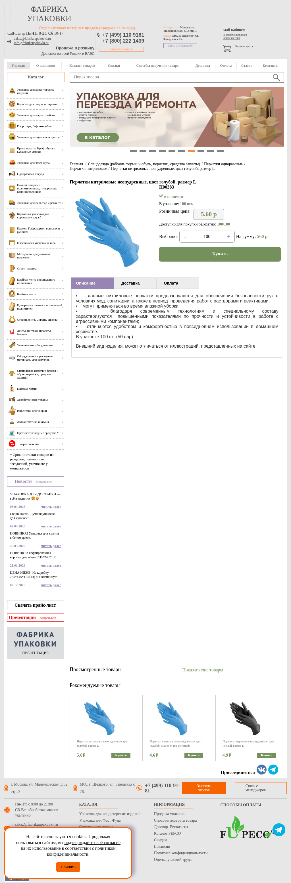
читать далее (51, 507)
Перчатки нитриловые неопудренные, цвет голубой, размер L (163, 168)
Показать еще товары (202, 669)
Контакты (270, 66)
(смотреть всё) (43, 481)
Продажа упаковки (170, 814)
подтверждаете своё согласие (92, 842)
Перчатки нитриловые (88, 168)
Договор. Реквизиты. (171, 827)
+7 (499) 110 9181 (123, 35)
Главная (18, 66)
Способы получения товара (157, 66)
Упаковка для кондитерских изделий (109, 814)
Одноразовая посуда (96, 827)
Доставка (203, 66)
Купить (220, 253)
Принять (68, 867)
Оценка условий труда (173, 859)
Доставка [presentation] (130, 283)
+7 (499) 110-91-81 (162, 788)
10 (220, 151)
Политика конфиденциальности (181, 853)
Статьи (246, 66)
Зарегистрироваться (235, 34)
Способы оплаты (240, 805)
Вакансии (162, 846)
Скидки (114, 66)
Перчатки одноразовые (223, 164)
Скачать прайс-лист (35, 605)
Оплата (226, 66)
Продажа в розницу (75, 48)
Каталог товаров (82, 66)
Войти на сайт (231, 37)
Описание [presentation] (85, 283)
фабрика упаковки (49, 14)
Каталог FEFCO (167, 833)
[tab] (92, 283)
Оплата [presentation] (171, 283)
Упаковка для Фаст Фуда (99, 820)
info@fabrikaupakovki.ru (31, 43)
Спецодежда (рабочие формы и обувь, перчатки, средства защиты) (144, 164)
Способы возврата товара (175, 820)
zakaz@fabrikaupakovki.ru (32, 39)
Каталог (36, 77)
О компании (45, 66)
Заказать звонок (121, 49)
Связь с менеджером (180, 45)
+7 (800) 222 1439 (123, 41)
